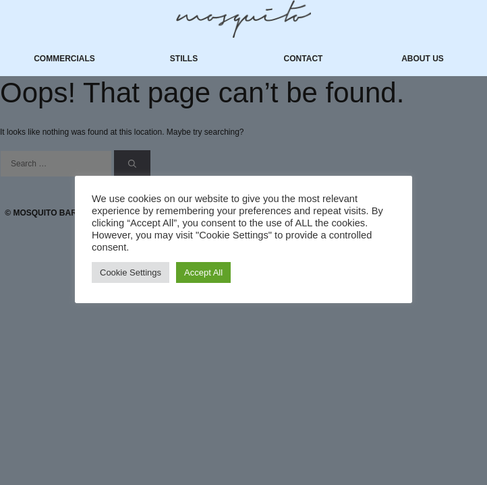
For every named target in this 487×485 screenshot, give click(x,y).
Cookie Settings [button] (130, 272)
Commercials (64, 58)
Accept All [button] (203, 272)
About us (422, 58)
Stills (184, 58)
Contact (303, 58)
